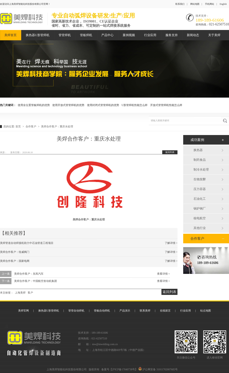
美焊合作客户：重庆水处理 (57, 126)
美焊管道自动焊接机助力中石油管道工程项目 (26, 243)
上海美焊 (20, 292)
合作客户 (31, 126)
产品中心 (107, 35)
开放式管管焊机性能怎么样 (166, 105)
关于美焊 (214, 35)
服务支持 (171, 35)
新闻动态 (193, 35)
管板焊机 (86, 35)
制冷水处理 (201, 169)
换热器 (198, 150)
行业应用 (150, 35)
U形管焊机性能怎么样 (135, 105)
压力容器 (200, 189)
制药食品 (200, 159)
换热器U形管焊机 (37, 35)
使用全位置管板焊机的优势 (34, 105)
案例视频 (129, 35)
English (223, 4)
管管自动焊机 (76, 310)
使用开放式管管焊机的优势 (68, 105)
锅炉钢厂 (200, 208)
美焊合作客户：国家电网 (14, 261)
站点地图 (205, 310)
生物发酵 (200, 179)
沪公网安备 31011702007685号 (158, 369)
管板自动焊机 (102, 310)
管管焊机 (65, 35)
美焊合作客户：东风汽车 (29, 273)
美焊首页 (10, 35)
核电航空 (200, 218)
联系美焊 (145, 310)
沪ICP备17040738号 (123, 369)
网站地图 (194, 4)
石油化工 (200, 198)
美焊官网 (23, 310)
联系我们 (180, 4)
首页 (18, 126)
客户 (30, 292)
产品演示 (124, 310)
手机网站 (209, 4)
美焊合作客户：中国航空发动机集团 (35, 281)
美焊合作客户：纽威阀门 (14, 252)
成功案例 (197, 140)
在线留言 (165, 310)
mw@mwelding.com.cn (105, 344)
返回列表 (169, 152)
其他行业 (200, 228)
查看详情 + (163, 273)
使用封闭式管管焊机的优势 (103, 105)
